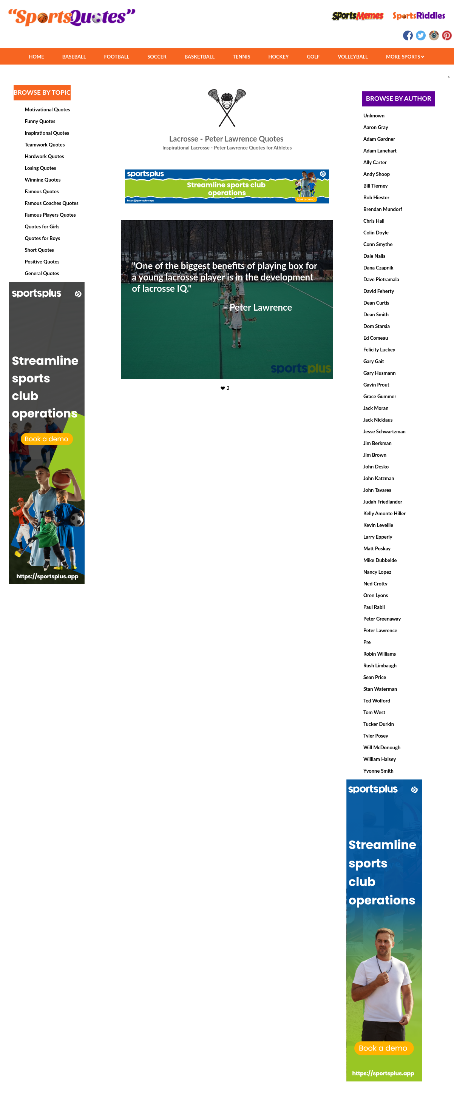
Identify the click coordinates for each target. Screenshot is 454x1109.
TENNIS (241, 57)
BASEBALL (74, 57)
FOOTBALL (117, 57)
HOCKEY (279, 57)
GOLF (313, 57)
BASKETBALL (200, 57)
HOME (36, 57)
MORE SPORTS (405, 57)
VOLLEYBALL (353, 57)
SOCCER (156, 57)
